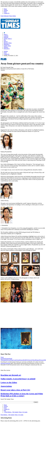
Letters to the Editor (9, 382)
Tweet (2, 357)
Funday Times (7, 45)
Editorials (6, 16)
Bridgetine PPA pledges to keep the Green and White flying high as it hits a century (22, 395)
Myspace (41, 360)
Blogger (37, 360)
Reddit (25, 360)
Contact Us (6, 13)
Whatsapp (3, 360)
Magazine (7, 44)
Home (5, 9)
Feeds (5, 11)
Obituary (6, 47)
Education (7, 48)
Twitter (7, 358)
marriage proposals (5, 363)
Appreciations (6, 386)
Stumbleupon (20, 360)
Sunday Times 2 (8, 38)
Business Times (8, 43)
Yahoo (33, 360)
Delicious (8, 360)
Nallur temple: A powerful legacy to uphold (18, 379)
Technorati (29, 360)
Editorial (6, 37)
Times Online (12, 16)
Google (15, 360)
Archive (6, 10)
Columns (6, 35)
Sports (6, 41)
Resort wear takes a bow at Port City (15, 390)
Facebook (3, 358)
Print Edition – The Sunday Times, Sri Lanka (15, 412)
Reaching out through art (11, 375)
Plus (5, 40)
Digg (11, 360)
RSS (5, 410)
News (6, 34)
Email (10, 358)
